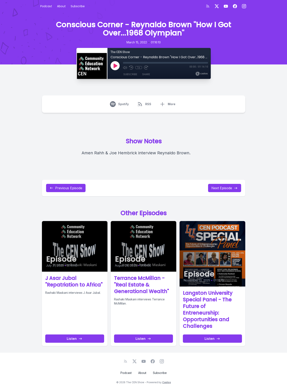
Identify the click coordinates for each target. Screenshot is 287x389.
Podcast (46, 6)
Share (146, 74)
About (61, 6)
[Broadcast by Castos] (201, 74)
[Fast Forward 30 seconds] (146, 67)
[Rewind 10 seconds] (131, 67)
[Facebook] (235, 6)
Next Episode (224, 188)
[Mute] (125, 67)
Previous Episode (65, 188)
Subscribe (78, 6)
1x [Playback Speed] (138, 67)
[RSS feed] (207, 6)
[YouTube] (226, 6)
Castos (166, 382)
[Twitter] (216, 6)
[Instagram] (244, 6)
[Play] (115, 65)
